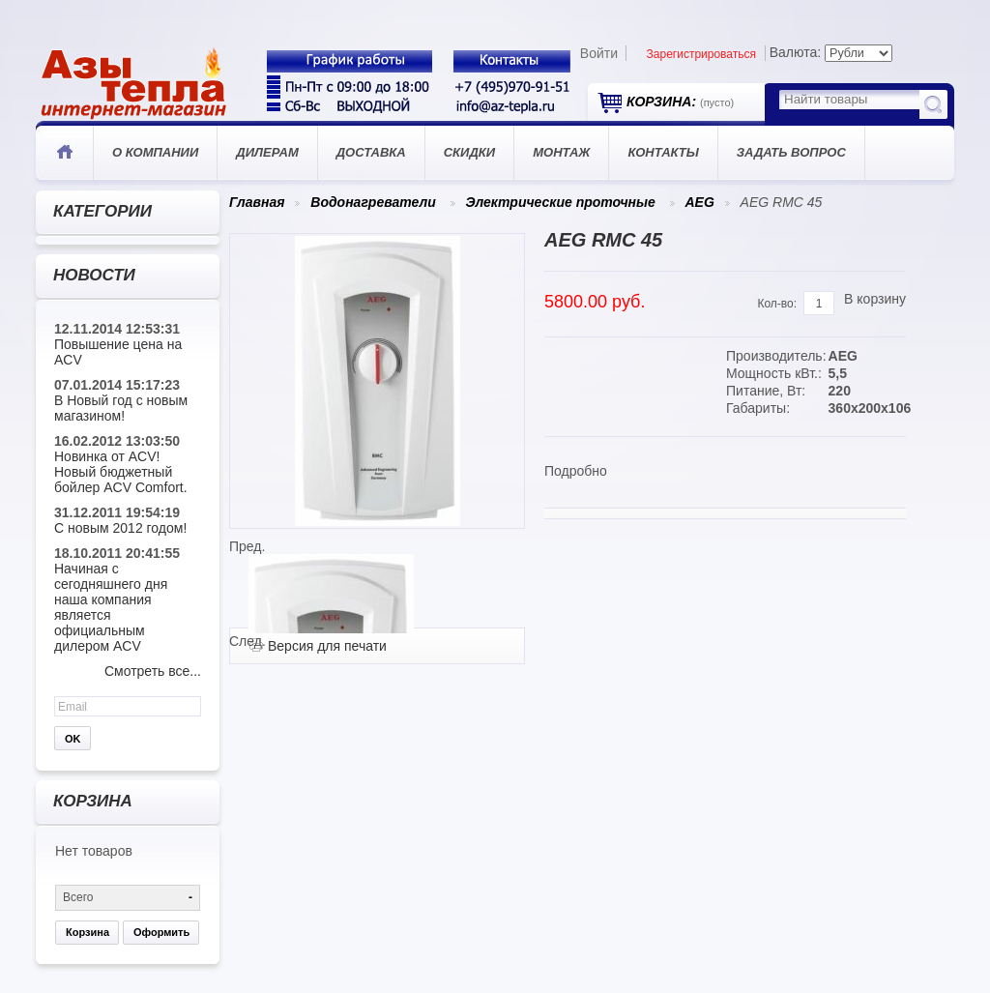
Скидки (469, 152)
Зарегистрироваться (701, 54)
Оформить (161, 932)
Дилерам (267, 152)
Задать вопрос (791, 152)
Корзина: (680, 101)
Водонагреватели (372, 202)
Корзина (87, 932)
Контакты (662, 152)
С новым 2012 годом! (120, 528)
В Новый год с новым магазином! (121, 408)
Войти (599, 53)
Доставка (371, 152)
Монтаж (561, 152)
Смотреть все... (152, 671)
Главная (64, 153)
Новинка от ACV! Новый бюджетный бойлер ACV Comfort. (121, 472)
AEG (698, 202)
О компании (155, 152)
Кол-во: (777, 303)
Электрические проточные (560, 202)
